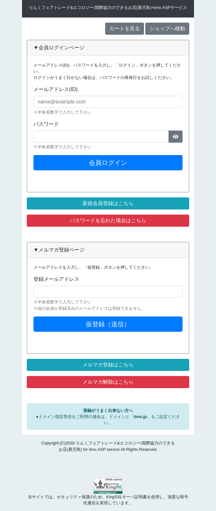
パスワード (46, 124)
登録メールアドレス (56, 279)
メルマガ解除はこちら (108, 382)
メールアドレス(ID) (55, 89)
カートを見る (124, 28)
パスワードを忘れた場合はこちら (108, 220)
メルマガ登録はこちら (108, 364)
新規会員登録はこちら (108, 203)
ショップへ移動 (167, 28)
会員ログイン (108, 162)
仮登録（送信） (108, 324)
